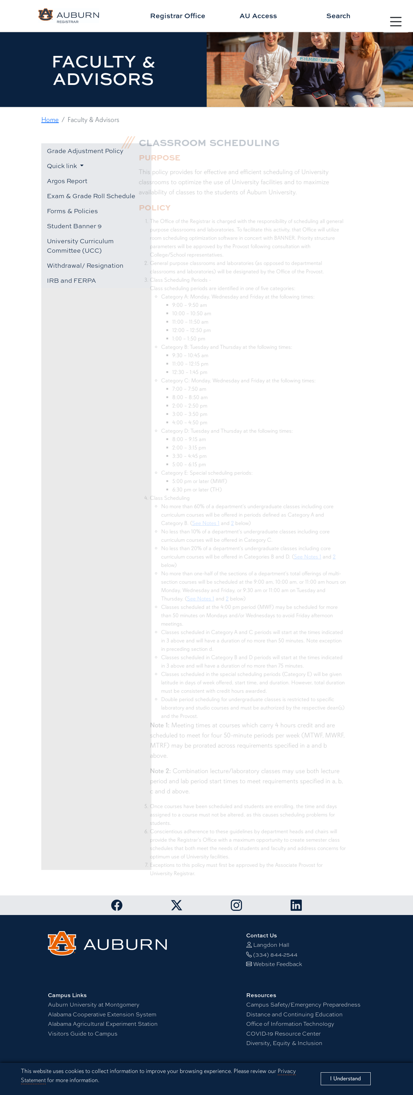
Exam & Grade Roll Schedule (91, 196)
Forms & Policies (72, 211)
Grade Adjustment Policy (85, 150)
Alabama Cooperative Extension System (102, 1014)
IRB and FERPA (71, 280)
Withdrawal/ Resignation (85, 265)
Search (338, 15)
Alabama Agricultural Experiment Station (103, 1024)
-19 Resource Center (283, 1033)
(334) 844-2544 (275, 954)
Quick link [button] (62, 165)
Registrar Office (177, 15)
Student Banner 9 (74, 226)
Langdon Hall (271, 945)
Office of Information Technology (290, 1024)
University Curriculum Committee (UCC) (80, 245)
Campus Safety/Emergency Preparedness (303, 1004)
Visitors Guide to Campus (83, 1033)
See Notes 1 (201, 523)
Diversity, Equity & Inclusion (284, 1043)
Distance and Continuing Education (294, 1014)
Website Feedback (277, 964)
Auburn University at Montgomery (94, 1004)
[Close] (346, 1078)
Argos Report (67, 181)
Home (50, 119)
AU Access (258, 15)
